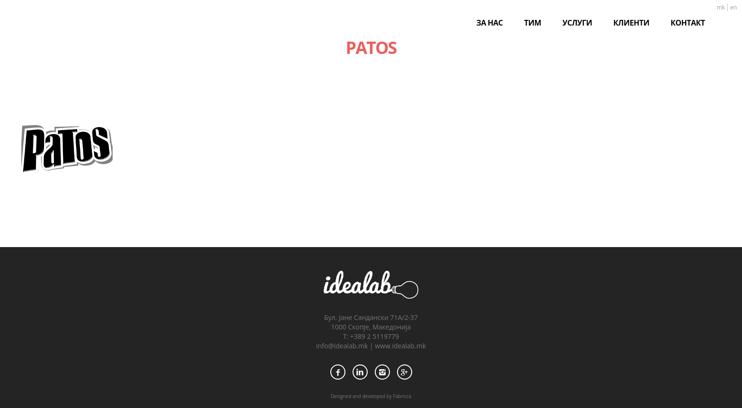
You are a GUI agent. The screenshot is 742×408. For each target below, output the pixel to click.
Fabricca (402, 396)
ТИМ (532, 23)
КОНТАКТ (688, 23)
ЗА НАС (490, 23)
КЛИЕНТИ (631, 23)
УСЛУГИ (577, 23)
